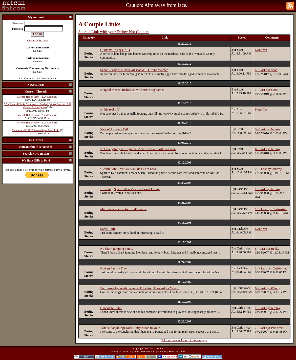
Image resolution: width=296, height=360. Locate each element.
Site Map (173, 351)
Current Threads (48, 91)
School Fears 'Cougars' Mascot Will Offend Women (134, 70)
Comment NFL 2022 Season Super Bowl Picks (35, 130)
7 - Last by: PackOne (269, 328)
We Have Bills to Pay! (47, 160)
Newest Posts (50, 84)
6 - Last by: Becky (267, 248)
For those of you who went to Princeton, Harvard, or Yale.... (139, 288)
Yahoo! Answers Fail (114, 129)
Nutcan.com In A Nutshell (45, 147)
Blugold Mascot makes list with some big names (132, 90)
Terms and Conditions (144, 351)
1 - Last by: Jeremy (267, 189)
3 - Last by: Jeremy (267, 129)
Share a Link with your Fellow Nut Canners (113, 32)
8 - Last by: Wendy (267, 288)
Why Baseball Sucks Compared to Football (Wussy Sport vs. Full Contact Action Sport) (37, 106)
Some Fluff (107, 229)
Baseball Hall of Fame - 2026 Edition (36, 96)
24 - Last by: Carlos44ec (271, 268)
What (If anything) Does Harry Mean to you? (130, 328)
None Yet (261, 50)
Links (182, 351)
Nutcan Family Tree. (113, 268)
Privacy (114, 351)
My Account (50, 17)
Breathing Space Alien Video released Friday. (130, 189)
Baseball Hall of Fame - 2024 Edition (36, 122)
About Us (162, 351)
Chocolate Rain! (111, 308)
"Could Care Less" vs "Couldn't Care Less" (128, 169)
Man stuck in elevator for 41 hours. (123, 209)
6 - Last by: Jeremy (267, 149)
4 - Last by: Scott (266, 70)
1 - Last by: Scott (266, 90)
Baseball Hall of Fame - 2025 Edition (36, 115)
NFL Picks (50, 140)
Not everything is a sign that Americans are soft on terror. (138, 149)
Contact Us (126, 351)
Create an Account (37, 40)
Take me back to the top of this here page (184, 339)
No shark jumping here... (116, 248)
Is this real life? (110, 109)
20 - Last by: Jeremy (268, 169)
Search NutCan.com (47, 153)
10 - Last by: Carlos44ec (271, 209)
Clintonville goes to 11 (115, 50)
